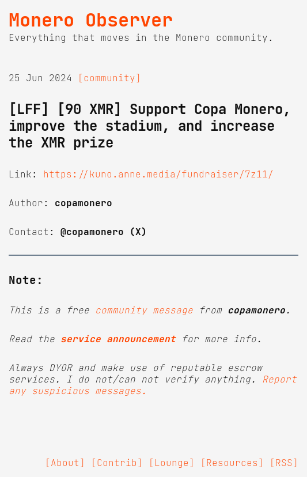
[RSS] (284, 462)
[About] (65, 462)
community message (144, 310)
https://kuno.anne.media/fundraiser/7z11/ (158, 174)
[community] (109, 78)
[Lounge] (172, 462)
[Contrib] (117, 462)
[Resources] (232, 462)
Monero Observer (91, 20)
